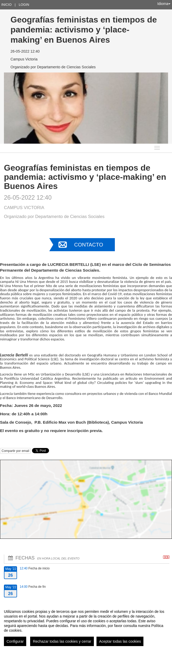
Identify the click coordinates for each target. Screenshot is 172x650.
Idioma (163, 4)
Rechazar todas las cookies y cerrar (62, 641)
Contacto (88, 245)
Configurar (15, 641)
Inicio (6, 5)
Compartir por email (15, 451)
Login (24, 5)
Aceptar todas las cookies (120, 641)
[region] (86, 625)
